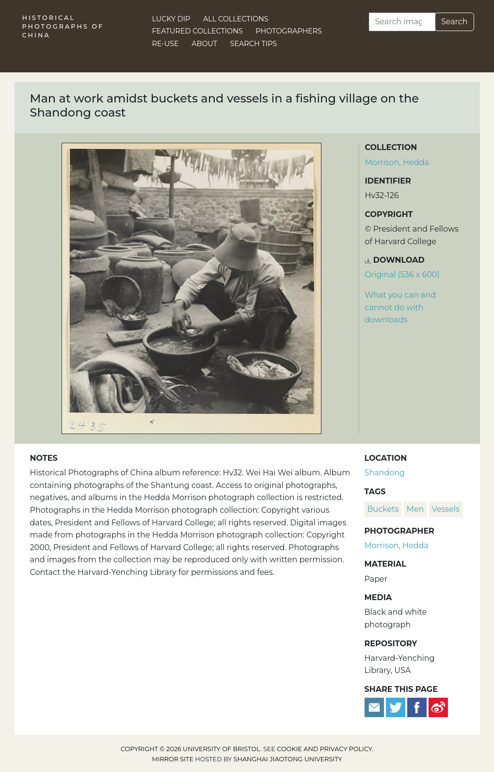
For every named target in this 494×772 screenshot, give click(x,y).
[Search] (402, 22)
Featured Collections (197, 31)
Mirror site (172, 759)
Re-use (165, 43)
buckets (383, 509)
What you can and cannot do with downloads (400, 307)
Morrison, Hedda (397, 162)
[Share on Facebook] (417, 706)
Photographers (288, 31)
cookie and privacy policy (324, 749)
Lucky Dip (171, 19)
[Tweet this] (396, 706)
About (204, 43)
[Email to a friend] (375, 706)
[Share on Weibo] (438, 706)
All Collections (236, 19)
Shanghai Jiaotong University (288, 759)
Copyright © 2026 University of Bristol (190, 749)
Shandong (385, 472)
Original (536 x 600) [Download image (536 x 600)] (402, 274)
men (415, 509)
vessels (446, 509)
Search (454, 21)
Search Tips (253, 43)
